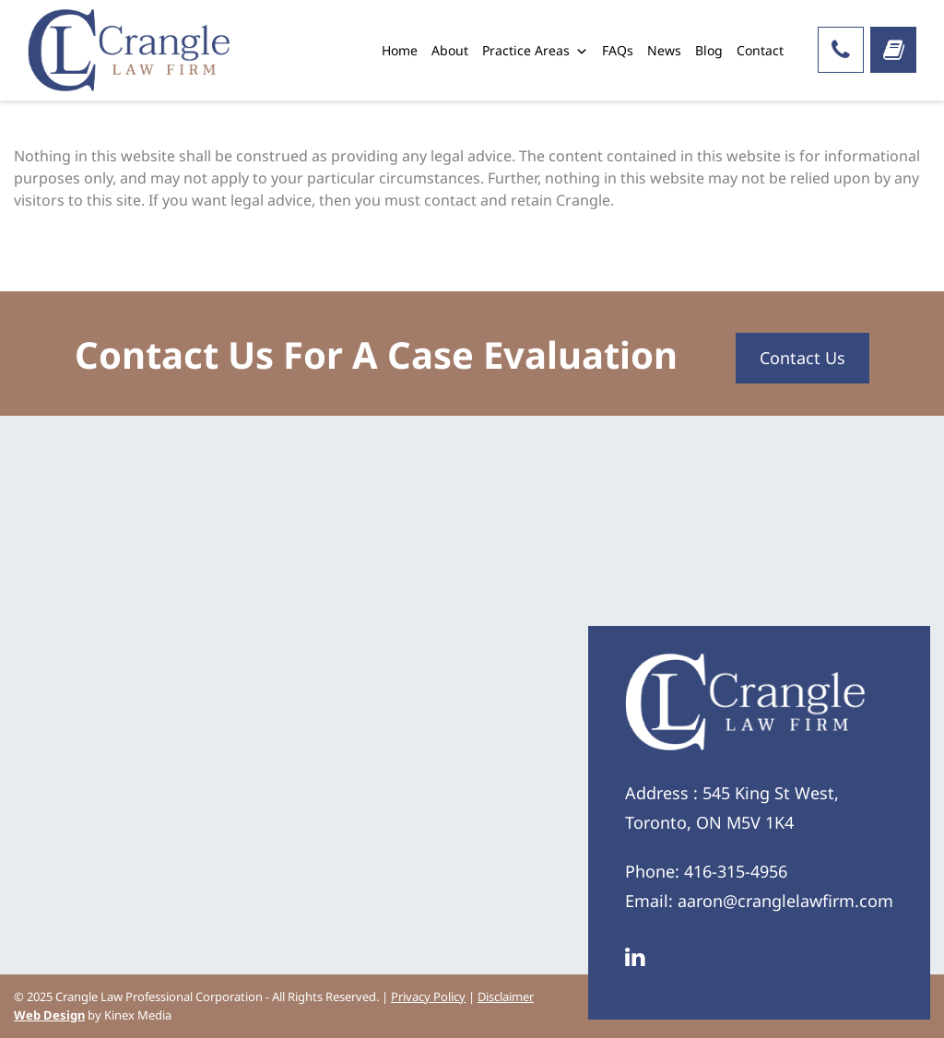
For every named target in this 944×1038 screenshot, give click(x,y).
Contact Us (802, 358)
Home (400, 50)
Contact (760, 50)
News (664, 50)
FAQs (617, 50)
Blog (709, 50)
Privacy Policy (428, 996)
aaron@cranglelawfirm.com (785, 901)
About (449, 50)
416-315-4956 (735, 871)
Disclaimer (506, 996)
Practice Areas (535, 50)
